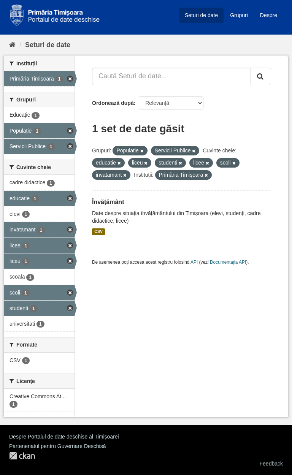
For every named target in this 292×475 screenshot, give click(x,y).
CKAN (22, 456)
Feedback (271, 464)
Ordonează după (113, 103)
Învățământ (108, 202)
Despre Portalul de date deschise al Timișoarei (64, 437)
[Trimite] (261, 76)
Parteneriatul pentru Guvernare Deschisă (57, 446)
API (194, 262)
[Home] (12, 45)
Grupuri (239, 15)
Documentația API (228, 262)
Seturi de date (201, 15)
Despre (268, 15)
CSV (98, 232)
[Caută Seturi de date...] (171, 76)
